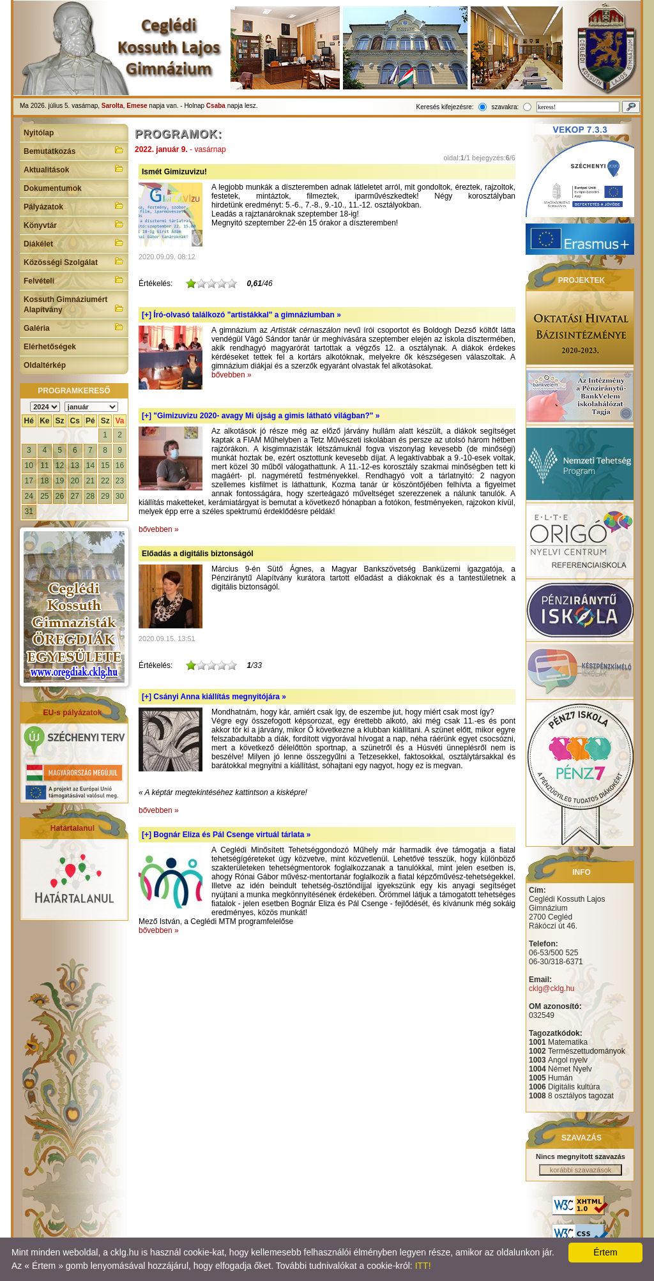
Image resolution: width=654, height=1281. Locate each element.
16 (120, 465)
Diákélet (74, 242)
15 (105, 465)
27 (75, 496)
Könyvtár (74, 224)
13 (75, 465)
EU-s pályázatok (72, 712)
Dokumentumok (53, 188)
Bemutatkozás (74, 150)
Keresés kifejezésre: (445, 106)
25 (44, 496)
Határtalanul (72, 828)
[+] (241, 314)
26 (60, 496)
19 (60, 480)
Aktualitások (74, 168)
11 (44, 465)
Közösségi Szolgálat (74, 261)
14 (90, 465)
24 (29, 496)
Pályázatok (74, 205)
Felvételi (74, 279)
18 (44, 480)
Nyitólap (39, 132)
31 (29, 511)
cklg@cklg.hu (552, 988)
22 (105, 480)
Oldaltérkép (45, 365)
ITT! (423, 1266)
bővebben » (231, 374)
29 (105, 496)
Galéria (74, 327)
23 (120, 480)
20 (75, 480)
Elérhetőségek (50, 346)
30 (120, 496)
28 (90, 496)
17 (29, 480)
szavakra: (505, 106)
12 (60, 465)
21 (90, 480)
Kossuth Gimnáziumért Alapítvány (74, 304)
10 (29, 465)
